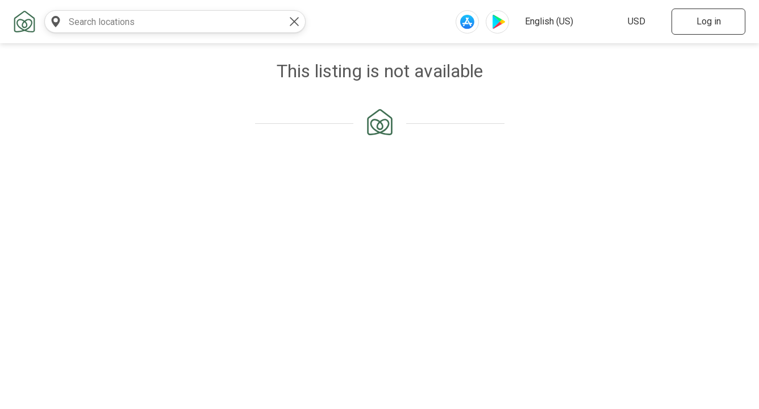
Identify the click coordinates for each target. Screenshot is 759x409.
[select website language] (565, 22)
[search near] (55, 21)
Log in (709, 21)
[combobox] (164, 21)
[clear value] (294, 21)
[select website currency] (641, 22)
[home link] (24, 21)
